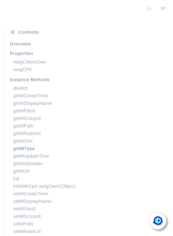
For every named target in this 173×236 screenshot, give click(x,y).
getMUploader (28, 163)
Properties (21, 53)
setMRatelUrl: (27, 231)
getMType (24, 148)
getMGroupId (27, 118)
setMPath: (23, 223)
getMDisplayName (32, 103)
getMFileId (24, 110)
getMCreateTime (30, 95)
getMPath (23, 125)
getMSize (23, 141)
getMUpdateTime (31, 156)
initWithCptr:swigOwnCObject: (44, 186)
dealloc (20, 88)
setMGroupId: (27, 216)
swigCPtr (22, 69)
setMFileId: (24, 208)
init (16, 178)
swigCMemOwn (29, 62)
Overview (20, 44)
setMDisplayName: (33, 201)
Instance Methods (30, 79)
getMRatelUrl (27, 133)
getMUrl (21, 171)
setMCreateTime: (31, 193)
